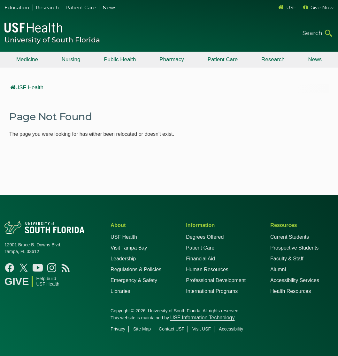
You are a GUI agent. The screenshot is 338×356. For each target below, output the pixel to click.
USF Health (26, 87)
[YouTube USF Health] (38, 268)
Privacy (118, 328)
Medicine (27, 59)
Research (47, 7)
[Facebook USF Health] (9, 268)
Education (16, 7)
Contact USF (171, 328)
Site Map (142, 328)
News (109, 7)
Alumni (278, 269)
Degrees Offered (205, 237)
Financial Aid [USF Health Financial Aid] (200, 258)
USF (287, 7)
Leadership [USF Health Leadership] (123, 258)
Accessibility (231, 328)
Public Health (120, 59)
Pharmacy (171, 59)
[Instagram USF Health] (52, 268)
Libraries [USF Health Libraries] (120, 291)
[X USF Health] (24, 268)
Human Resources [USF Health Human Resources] (207, 269)
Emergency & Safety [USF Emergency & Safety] (134, 280)
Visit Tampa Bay (129, 248)
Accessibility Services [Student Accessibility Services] (294, 280)
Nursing (71, 59)
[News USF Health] (66, 268)
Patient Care (80, 7)
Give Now (318, 7)
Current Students (289, 237)
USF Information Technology (202, 317)
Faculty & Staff (286, 258)
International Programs (212, 291)
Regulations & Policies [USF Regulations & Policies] (136, 269)
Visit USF (201, 328)
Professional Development (216, 280)
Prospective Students (294, 248)
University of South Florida (52, 40)
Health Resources (290, 291)
